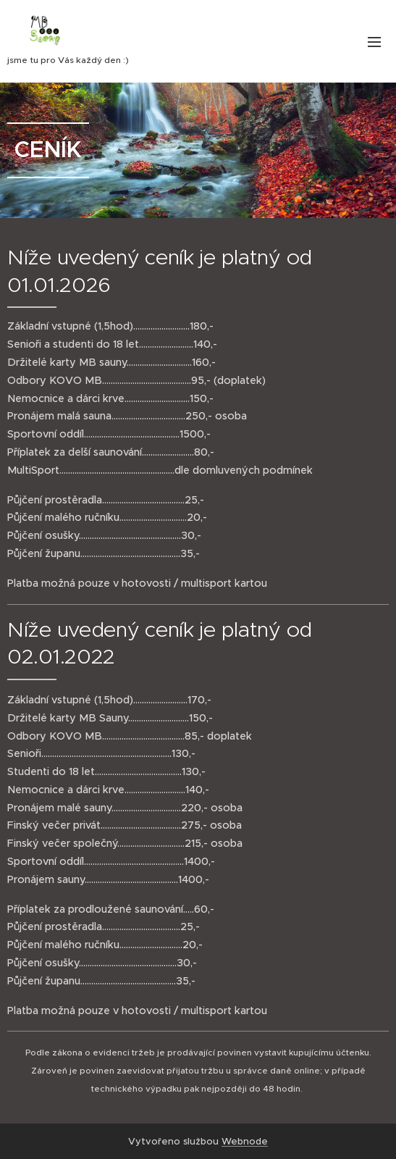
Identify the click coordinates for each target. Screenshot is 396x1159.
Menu (374, 42)
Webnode (245, 1141)
